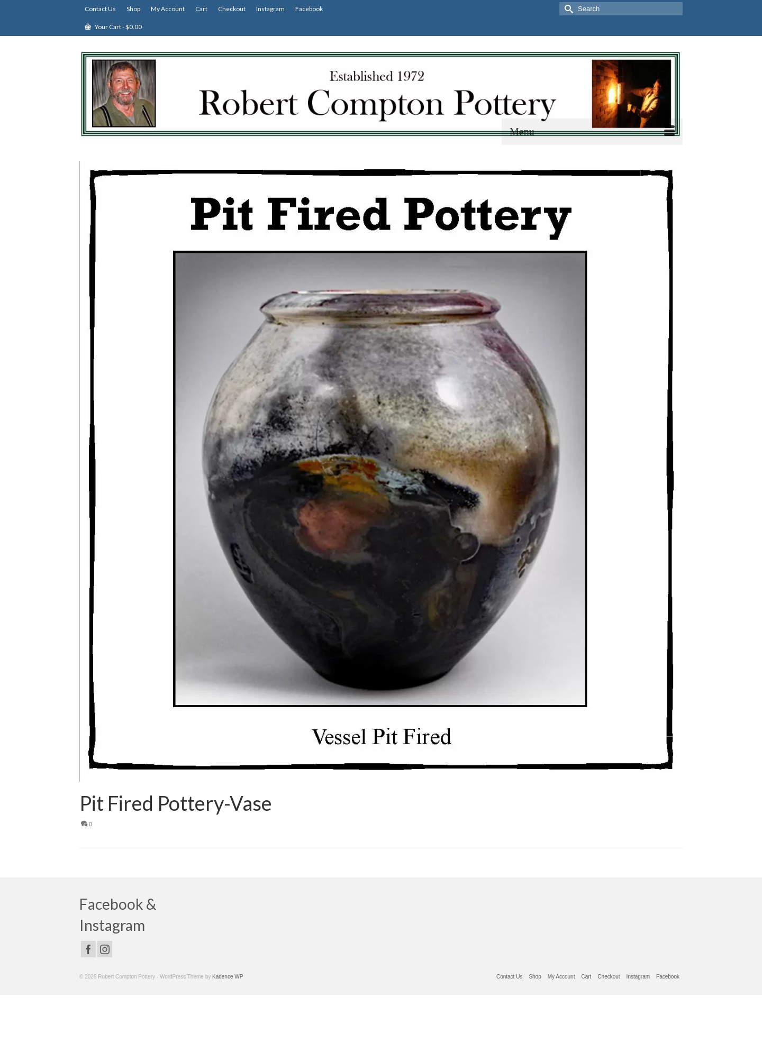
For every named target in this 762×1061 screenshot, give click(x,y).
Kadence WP (227, 977)
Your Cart (113, 27)
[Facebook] (88, 949)
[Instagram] (104, 949)
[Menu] (592, 131)
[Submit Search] (567, 8)
